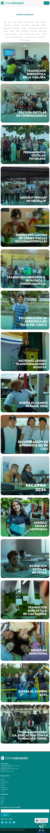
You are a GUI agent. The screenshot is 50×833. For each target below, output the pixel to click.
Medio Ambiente (24, 31)
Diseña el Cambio (25, 25)
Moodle (2, 802)
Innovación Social (43, 28)
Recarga (44, 34)
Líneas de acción (4, 782)
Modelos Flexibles (43, 31)
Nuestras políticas (5, 789)
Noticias (2, 785)
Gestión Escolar (16, 28)
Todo (5, 22)
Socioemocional (41, 37)
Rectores (7, 37)
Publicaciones (4, 787)
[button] (46, 3)
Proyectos (3, 783)
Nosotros (3, 780)
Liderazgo (12, 31)
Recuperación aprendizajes (17, 37)
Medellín (18, 31)
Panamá (21, 34)
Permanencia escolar (29, 34)
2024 (9, 22)
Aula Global (20, 22)
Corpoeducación (8, 25)
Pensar (2, 800)
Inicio (2, 778)
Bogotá (37, 22)
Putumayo (38, 34)
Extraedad (43, 25)
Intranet (2, 797)
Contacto (3, 791)
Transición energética (25, 40)
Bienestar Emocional (29, 22)
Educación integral (35, 25)
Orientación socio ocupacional (10, 34)
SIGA (2, 804)
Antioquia (14, 22)
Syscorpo (3, 798)
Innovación (23, 28)
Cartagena (43, 22)
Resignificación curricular (30, 37)
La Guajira (5, 31)
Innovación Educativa (32, 28)
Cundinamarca (16, 25)
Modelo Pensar (33, 31)
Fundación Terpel (7, 28)
